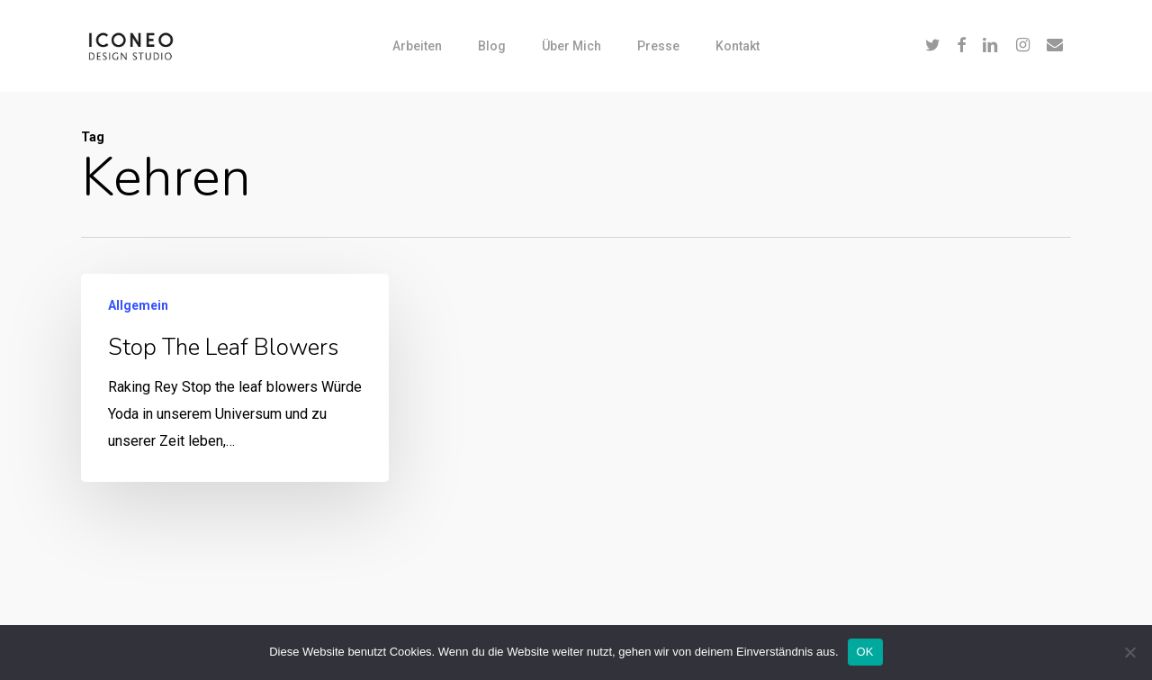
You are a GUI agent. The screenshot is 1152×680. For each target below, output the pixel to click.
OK (865, 651)
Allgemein (138, 305)
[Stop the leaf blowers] (235, 378)
